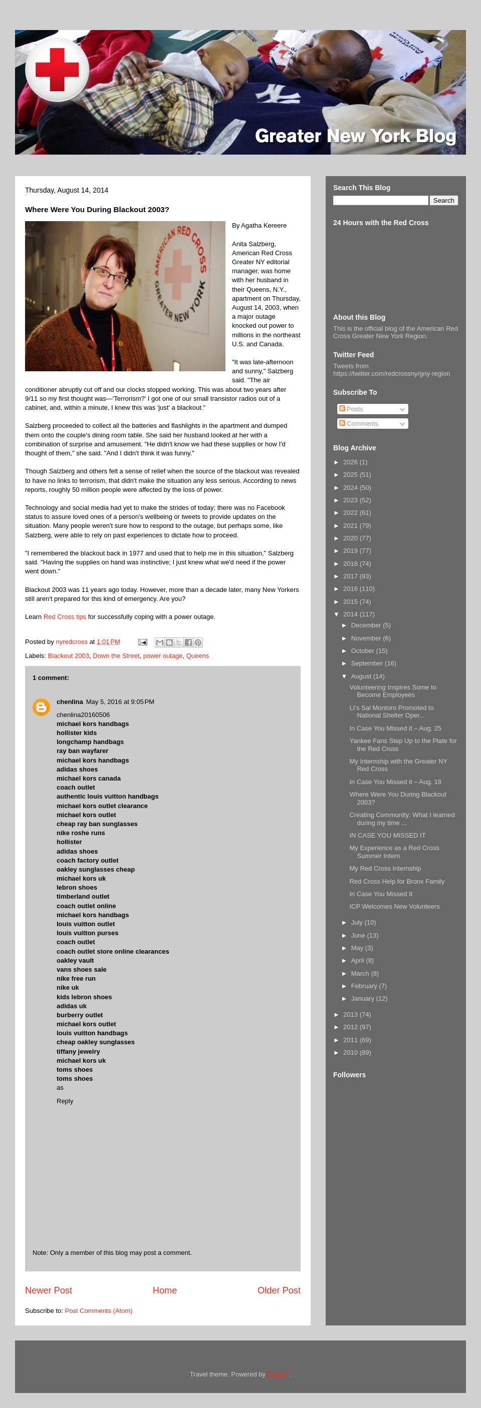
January (363, 998)
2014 (351, 614)
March (361, 973)
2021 (351, 525)
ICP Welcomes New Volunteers (394, 906)
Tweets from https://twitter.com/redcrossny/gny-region (391, 369)
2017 (351, 576)
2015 (351, 601)
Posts (351, 409)
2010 (351, 1052)
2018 (351, 563)
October (363, 650)
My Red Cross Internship (385, 868)
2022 (351, 512)
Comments (358, 423)
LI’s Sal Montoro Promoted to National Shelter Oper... (391, 712)
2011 (351, 1040)
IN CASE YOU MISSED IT (387, 835)
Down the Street (116, 655)
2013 (351, 1014)
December (367, 625)
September (368, 663)
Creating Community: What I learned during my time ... (401, 819)
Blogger (279, 1374)
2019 (351, 550)
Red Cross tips (65, 616)
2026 (351, 462)
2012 (351, 1027)
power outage (163, 655)
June (359, 935)
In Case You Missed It (380, 894)
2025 (351, 474)
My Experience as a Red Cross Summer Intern (394, 852)
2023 (351, 500)
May (358, 948)
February (365, 986)
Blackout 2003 (68, 655)
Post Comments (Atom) (99, 1310)
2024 (351, 487)
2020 (351, 538)
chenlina (70, 702)
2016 (351, 588)
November (367, 638)
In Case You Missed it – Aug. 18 (395, 782)
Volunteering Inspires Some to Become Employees (392, 691)
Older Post (279, 1290)
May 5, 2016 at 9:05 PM (120, 702)
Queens (197, 655)
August (362, 676)
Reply (65, 1101)
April (358, 960)
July (358, 922)
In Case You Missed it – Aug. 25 (395, 728)
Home (165, 1290)
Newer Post (48, 1290)
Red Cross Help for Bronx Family (396, 881)
